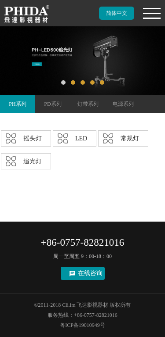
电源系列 (123, 104)
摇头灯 (32, 138)
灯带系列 (88, 104)
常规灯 (130, 138)
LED (81, 138)
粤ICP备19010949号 (82, 325)
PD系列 (52, 104)
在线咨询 (90, 273)
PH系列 (17, 104)
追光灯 (32, 161)
